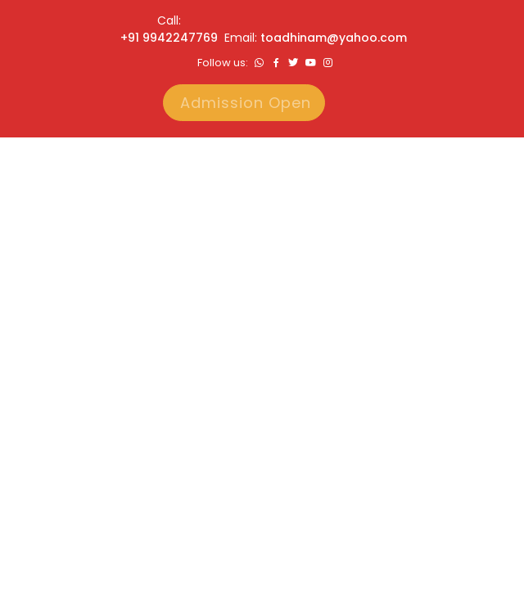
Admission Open (245, 102)
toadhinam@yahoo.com (333, 37)
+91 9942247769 (169, 37)
